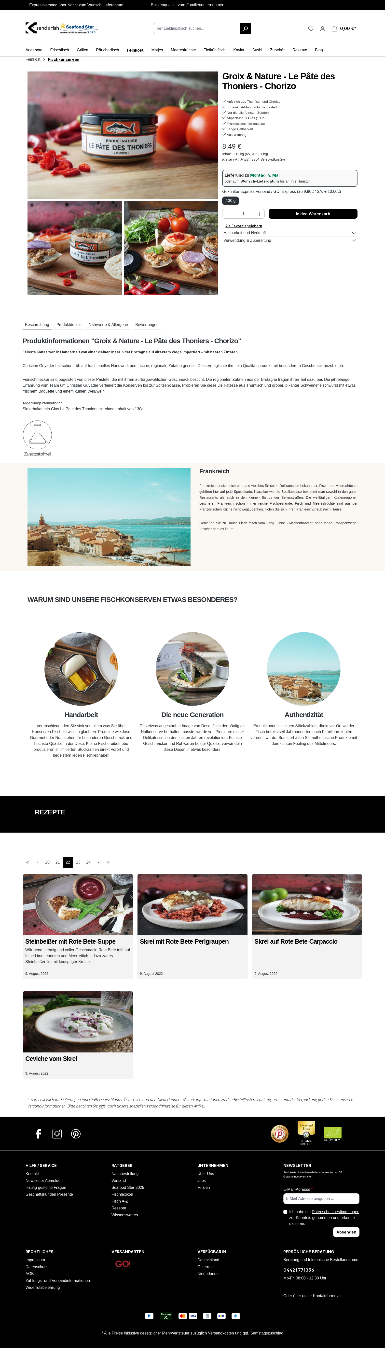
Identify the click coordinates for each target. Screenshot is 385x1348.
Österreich (206, 1267)
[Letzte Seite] (108, 862)
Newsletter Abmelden (44, 1180)
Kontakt (32, 1174)
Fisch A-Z (119, 1201)
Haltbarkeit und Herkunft (244, 233)
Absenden (346, 1232)
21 (59, 861)
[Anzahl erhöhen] (260, 214)
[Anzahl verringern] (227, 214)
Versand (118, 1180)
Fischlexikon (122, 1194)
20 (49, 861)
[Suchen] (245, 28)
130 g (230, 201)
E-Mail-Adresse (298, 1189)
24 (90, 861)
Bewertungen (146, 325)
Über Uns (205, 1174)
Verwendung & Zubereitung (247, 240)
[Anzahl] (243, 214)
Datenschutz (36, 1267)
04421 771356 (298, 1270)
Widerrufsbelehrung (43, 1287)
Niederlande (208, 1274)
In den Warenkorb (313, 213)
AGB (30, 1274)
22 (69, 861)
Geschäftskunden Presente (49, 1194)
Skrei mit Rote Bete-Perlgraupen (184, 941)
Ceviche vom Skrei (51, 1058)
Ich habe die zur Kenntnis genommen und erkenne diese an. (324, 1217)
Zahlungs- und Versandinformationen (58, 1280)
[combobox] (196, 28)
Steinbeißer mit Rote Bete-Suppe (70, 941)
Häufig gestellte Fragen (46, 1187)
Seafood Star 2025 (127, 1187)
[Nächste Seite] (98, 862)
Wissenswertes (124, 1215)
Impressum (35, 1260)
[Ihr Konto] (323, 28)
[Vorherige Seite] (37, 862)
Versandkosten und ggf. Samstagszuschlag (245, 1333)
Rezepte (118, 1208)
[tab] (37, 325)
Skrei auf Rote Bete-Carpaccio (295, 941)
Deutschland (208, 1260)
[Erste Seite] (27, 862)
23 (79, 861)
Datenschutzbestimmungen (335, 1212)
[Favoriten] (311, 28)
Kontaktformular (327, 1296)
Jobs (201, 1180)
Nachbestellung (124, 1174)
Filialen (203, 1187)
